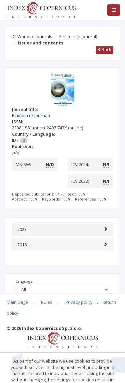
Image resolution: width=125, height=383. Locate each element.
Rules (46, 302)
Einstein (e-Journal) (78, 36)
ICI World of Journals (32, 36)
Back (104, 49)
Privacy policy (79, 302)
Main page (17, 302)
